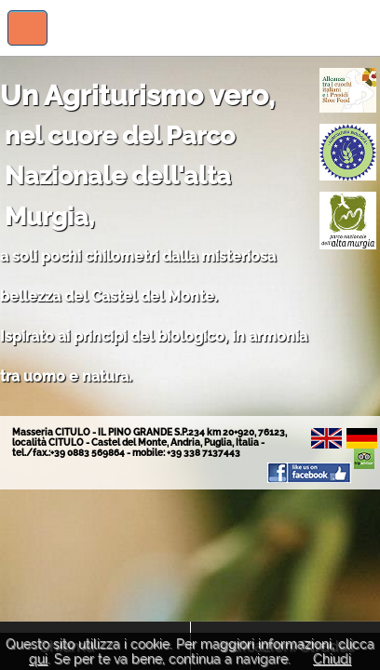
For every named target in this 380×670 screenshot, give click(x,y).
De (361, 438)
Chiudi (332, 658)
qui (38, 658)
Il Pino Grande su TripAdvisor (364, 459)
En (326, 438)
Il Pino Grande (317, 28)
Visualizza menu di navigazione (27, 28)
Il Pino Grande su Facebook (309, 472)
